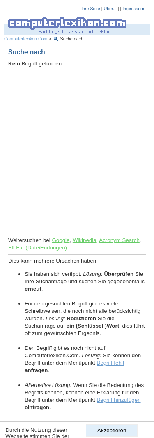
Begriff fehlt (110, 363)
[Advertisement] (77, 152)
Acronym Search (119, 240)
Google (60, 240)
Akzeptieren (111, 430)
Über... (109, 8)
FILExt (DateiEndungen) (37, 248)
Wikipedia (85, 240)
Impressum (133, 8)
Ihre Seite (90, 8)
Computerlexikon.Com (25, 38)
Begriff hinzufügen (118, 400)
